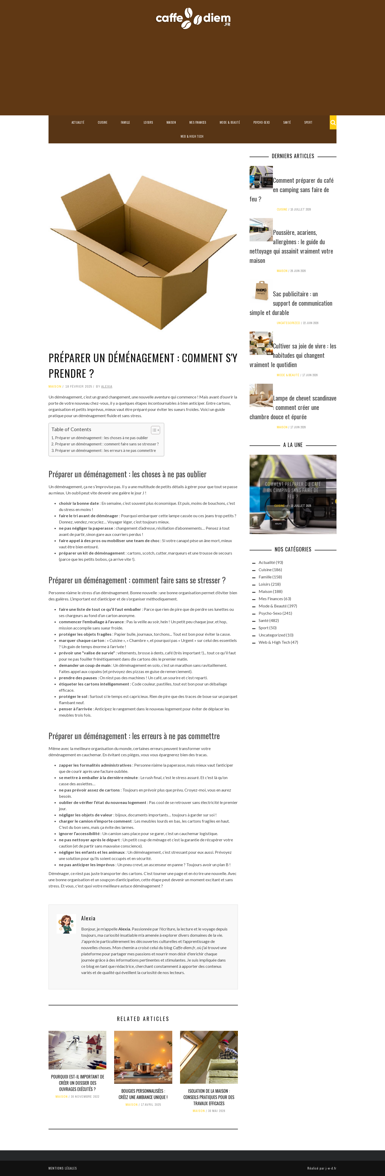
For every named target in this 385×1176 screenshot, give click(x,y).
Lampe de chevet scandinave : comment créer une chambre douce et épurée (293, 407)
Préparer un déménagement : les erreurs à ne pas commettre (105, 450)
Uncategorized (288, 323)
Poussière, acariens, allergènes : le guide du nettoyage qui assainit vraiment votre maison (291, 246)
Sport (308, 122)
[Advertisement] (192, 68)
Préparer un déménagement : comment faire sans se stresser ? (107, 444)
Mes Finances (197, 122)
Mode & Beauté (230, 122)
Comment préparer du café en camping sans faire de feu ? (292, 189)
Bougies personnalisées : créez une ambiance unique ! (143, 1094)
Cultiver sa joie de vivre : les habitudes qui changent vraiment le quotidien (293, 355)
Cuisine (102, 122)
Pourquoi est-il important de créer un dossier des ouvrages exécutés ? (77, 1083)
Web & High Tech (192, 136)
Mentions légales (63, 1168)
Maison (171, 122)
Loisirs (148, 122)
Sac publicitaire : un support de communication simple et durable (291, 303)
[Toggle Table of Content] (153, 430)
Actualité (78, 122)
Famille (125, 122)
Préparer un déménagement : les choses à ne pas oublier (101, 438)
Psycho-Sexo (261, 122)
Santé (287, 122)
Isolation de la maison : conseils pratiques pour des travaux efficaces (208, 1097)
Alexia (106, 386)
